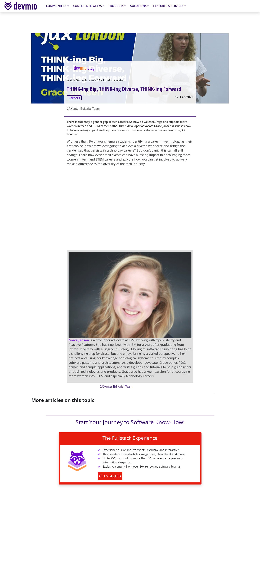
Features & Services (168, 6)
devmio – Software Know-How (23, 6)
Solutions (138, 6)
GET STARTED (110, 476)
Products (116, 6)
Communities (56, 6)
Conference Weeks (87, 6)
